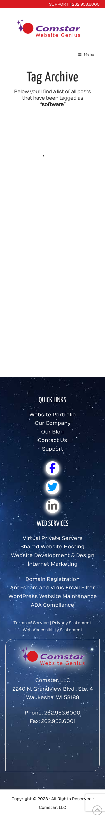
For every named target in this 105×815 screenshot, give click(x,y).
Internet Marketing (53, 564)
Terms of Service (31, 622)
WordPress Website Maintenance (52, 596)
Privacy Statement (72, 622)
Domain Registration (52, 579)
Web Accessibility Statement (53, 629)
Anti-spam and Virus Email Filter (52, 588)
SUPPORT (59, 4)
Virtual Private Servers (53, 538)
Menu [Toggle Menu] (86, 54)
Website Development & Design (52, 555)
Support (52, 449)
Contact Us (52, 440)
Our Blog (52, 432)
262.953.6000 (86, 4)
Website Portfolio (52, 415)
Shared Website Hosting (52, 547)
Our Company (52, 423)
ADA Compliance (52, 605)
